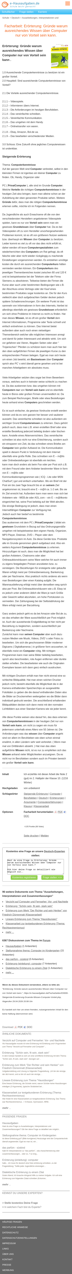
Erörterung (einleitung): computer (24, 963)
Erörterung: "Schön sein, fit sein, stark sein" (29, 906)
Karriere (42, 12)
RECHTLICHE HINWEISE (15, 1227)
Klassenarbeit (41, 806)
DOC (28, 1027)
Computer (55, 794)
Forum (46, 940)
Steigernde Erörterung (36, 794)
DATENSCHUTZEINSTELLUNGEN (19, 1238)
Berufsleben (30, 798)
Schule (5, 18)
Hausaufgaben (14, 946)
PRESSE (6, 1265)
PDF (58, 812)
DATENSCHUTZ (10, 1232)
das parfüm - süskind (17, 959)
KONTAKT (7, 1259)
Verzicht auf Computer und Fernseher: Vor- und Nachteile (37, 901)
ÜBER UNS (8, 1254)
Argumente (30, 802)
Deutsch (15, 18)
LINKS (5, 1248)
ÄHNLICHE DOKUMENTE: (17, 1034)
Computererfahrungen (50, 802)
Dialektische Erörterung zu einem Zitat (26, 968)
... (6, 1108)
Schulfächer (8, 12)
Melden (45, 835)
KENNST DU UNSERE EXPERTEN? (22, 1193)
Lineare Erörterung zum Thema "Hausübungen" (31, 919)
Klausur (28, 806)
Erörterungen (57, 798)
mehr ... (10, 932)
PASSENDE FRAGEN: (14, 1116)
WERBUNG (8, 1270)
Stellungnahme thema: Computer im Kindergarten (33, 950)
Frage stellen (26, 12)
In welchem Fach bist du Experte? (22, 1207)
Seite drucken (31, 835)
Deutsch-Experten (54, 851)
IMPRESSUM (9, 1243)
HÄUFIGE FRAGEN (12, 1222)
